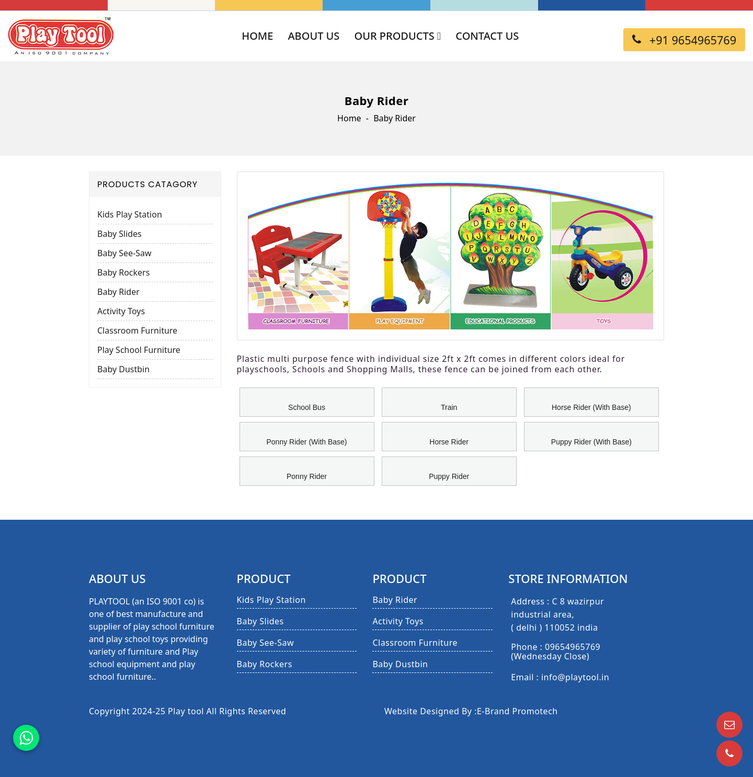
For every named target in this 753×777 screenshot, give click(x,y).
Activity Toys (121, 311)
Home (257, 36)
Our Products (398, 36)
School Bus (306, 407)
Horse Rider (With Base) (591, 407)
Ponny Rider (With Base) (306, 442)
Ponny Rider (307, 476)
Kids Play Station (129, 214)
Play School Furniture (138, 350)
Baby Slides (119, 233)
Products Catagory (147, 184)
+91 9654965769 (684, 40)
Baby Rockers (123, 272)
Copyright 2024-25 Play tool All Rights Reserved (187, 711)
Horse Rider (449, 442)
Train (449, 407)
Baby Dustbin (123, 369)
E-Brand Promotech (517, 711)
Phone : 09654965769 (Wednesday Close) (555, 652)
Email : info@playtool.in (560, 677)
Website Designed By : (430, 711)
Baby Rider (118, 292)
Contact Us (487, 36)
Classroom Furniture (137, 330)
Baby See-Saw (124, 253)
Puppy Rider (449, 476)
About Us (314, 36)
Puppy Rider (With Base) (591, 442)
